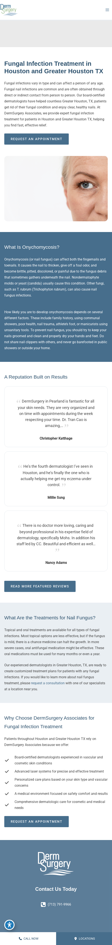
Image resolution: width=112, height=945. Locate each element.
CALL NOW (28, 938)
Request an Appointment (36, 139)
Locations (84, 938)
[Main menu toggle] (107, 10)
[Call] (56, 905)
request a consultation (48, 683)
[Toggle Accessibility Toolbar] (9, 925)
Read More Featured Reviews (40, 586)
